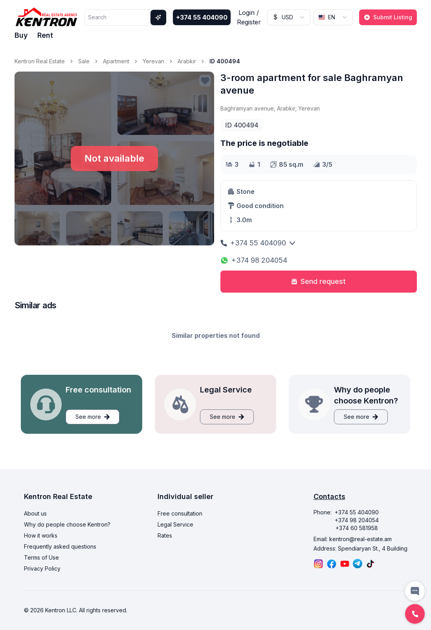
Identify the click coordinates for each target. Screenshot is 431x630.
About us (35, 513)
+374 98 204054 (253, 260)
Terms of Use (41, 557)
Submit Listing (388, 17)
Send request (318, 281)
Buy (21, 35)
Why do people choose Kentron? (67, 524)
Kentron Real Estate (40, 61)
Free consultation (180, 513)
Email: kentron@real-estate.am (353, 539)
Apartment (116, 61)
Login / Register (249, 17)
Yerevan (153, 61)
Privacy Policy (42, 568)
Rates (165, 535)
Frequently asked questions (60, 546)
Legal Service (175, 524)
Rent (45, 35)
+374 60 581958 (357, 528)
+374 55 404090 (201, 17)
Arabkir (187, 61)
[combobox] (288, 17)
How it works (40, 535)
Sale (84, 61)
